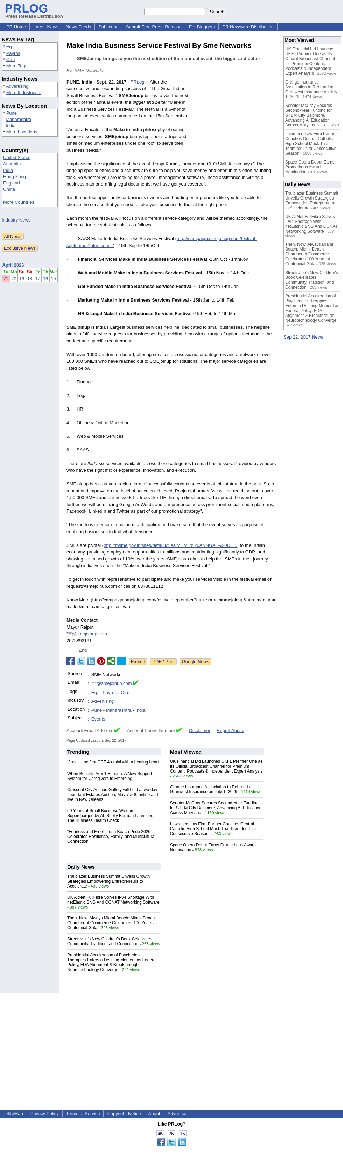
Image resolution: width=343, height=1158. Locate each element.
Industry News (16, 220)
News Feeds (78, 26)
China (9, 189)
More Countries (18, 202)
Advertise (177, 1113)
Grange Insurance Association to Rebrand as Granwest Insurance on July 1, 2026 (212, 789)
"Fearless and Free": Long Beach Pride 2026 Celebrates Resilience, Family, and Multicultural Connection (111, 836)
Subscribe (108, 26)
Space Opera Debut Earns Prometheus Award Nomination (310, 167)
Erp (9, 46)
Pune (11, 113)
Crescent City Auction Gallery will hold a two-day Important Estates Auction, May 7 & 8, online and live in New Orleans (112, 794)
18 (29, 278)
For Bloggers (202, 26)
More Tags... (18, 65)
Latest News (45, 26)
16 (45, 278)
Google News (195, 661)
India (10, 125)
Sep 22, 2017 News (303, 337)
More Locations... (23, 132)
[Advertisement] (236, 121)
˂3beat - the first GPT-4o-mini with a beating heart (113, 762)
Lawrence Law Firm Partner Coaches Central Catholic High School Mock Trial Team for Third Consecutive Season (214, 829)
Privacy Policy (44, 1113)
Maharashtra (18, 119)
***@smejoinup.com (86, 633)
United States (16, 157)
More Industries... (23, 92)
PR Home (16, 26)
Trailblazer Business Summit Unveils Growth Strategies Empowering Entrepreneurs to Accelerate (108, 881)
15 (53, 278)
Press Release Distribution (34, 13)
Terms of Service (83, 1113)
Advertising (17, 86)
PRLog (138, 82)
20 (13, 278)
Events (98, 719)
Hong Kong (14, 176)
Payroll (13, 53)
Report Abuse (230, 730)
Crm (10, 59)
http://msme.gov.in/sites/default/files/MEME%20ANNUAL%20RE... (170, 545)
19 (21, 278)
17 (37, 278)
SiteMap (14, 1113)
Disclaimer (199, 730)
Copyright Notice (124, 1113)
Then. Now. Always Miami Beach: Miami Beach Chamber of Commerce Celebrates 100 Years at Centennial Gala (112, 922)
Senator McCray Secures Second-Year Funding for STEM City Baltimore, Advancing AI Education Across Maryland (215, 808)
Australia (12, 163)
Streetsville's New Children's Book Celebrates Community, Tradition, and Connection (109, 941)
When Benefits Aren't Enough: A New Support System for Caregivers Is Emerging (109, 776)
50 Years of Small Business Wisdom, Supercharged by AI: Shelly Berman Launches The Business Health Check (110, 815)
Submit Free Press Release (154, 26)
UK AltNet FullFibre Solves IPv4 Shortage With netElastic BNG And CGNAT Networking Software (113, 900)
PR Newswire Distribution (248, 26)
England (11, 183)
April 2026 (13, 265)
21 (6, 278)
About (154, 1113)
